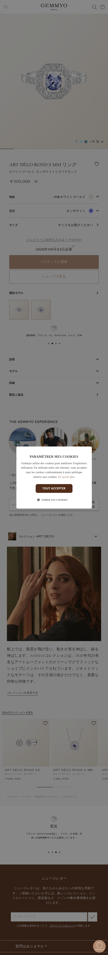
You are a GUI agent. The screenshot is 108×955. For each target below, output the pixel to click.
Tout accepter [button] (53, 488)
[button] (54, 500)
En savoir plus (66, 477)
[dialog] (54, 477)
